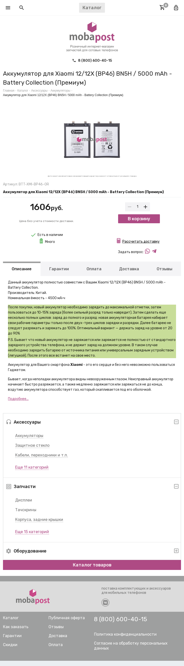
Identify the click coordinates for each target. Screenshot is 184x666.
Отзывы (164, 274)
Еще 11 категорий (31, 472)
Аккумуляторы (29, 441)
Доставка (129, 274)
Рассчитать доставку (141, 247)
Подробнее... (18, 404)
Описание (22, 274)
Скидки (10, 650)
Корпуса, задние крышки (39, 524)
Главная (8, 90)
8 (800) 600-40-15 (92, 60)
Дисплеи (23, 505)
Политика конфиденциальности (125, 639)
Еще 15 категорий (32, 537)
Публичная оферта (66, 623)
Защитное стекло (32, 450)
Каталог (22, 90)
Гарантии (59, 274)
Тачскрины (25, 515)
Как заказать (15, 632)
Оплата (94, 274)
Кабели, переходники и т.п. (41, 460)
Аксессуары (39, 90)
